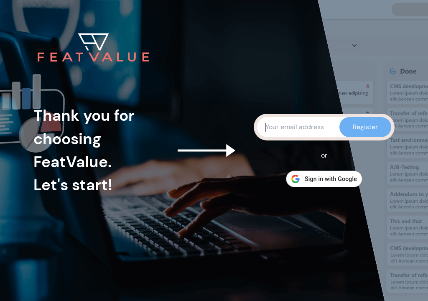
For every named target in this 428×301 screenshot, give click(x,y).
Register (365, 126)
